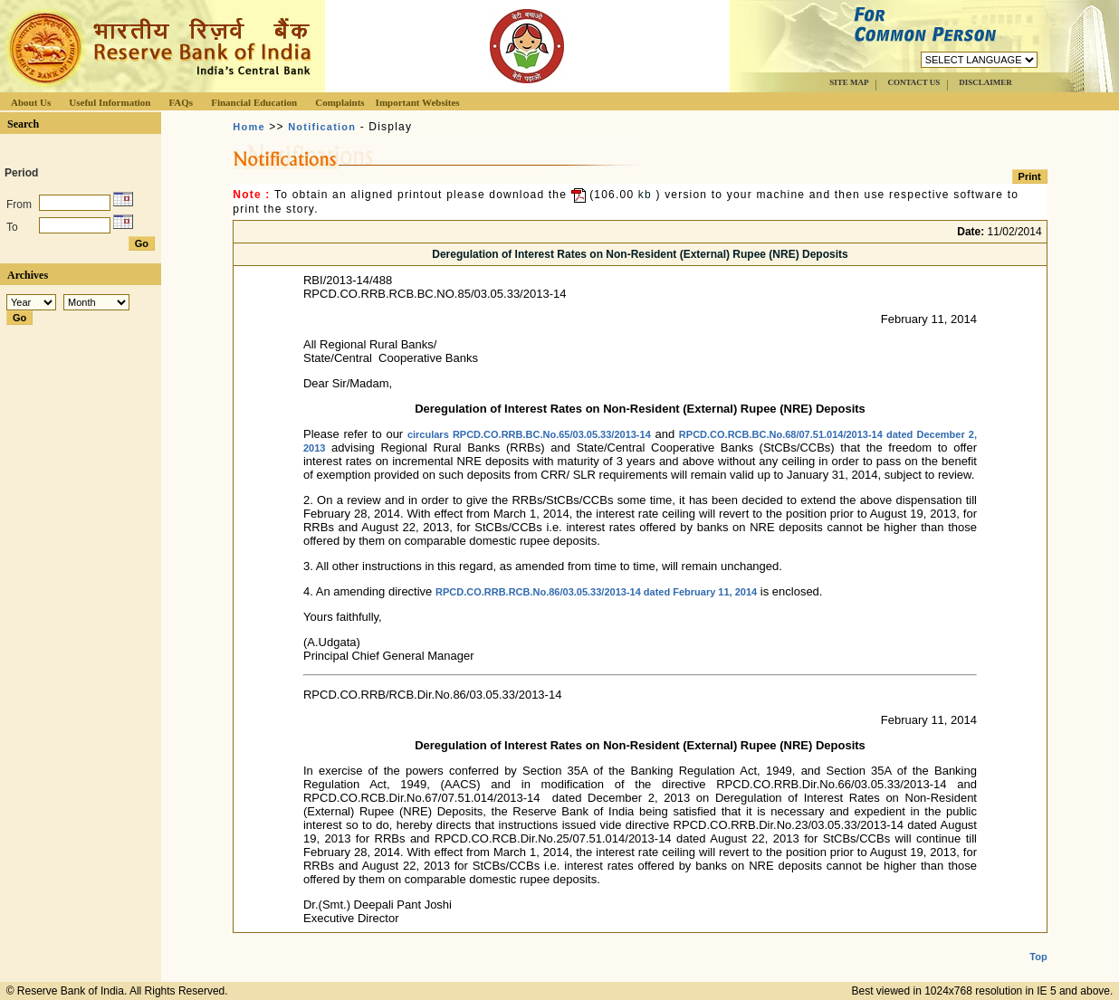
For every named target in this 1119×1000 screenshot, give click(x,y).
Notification (322, 126)
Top (1038, 942)
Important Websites (418, 102)
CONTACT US (913, 82)
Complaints (339, 102)
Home (248, 126)
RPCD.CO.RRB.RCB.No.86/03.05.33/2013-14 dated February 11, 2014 (596, 591)
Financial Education (254, 102)
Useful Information (109, 102)
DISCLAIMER (985, 82)
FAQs (180, 102)
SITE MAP (848, 82)
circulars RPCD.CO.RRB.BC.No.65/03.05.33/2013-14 (529, 434)
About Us (31, 102)
